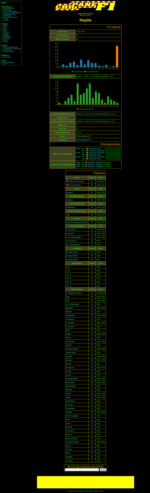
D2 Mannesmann (72, 442)
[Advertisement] (85, 482)
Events (5, 40)
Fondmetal (70, 341)
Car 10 (68, 278)
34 (92, 241)
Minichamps (70, 386)
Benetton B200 (72, 260)
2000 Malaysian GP (83, 140)
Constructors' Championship (11, 13)
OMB (68, 397)
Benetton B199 (72, 256)
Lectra (68, 375)
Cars (4, 28)
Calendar (6, 20)
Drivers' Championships (10, 47)
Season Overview (8, 8)
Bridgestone (70, 207)
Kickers (69, 360)
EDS (68, 330)
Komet (68, 364)
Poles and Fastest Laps (10, 17)
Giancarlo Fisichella (96, 151)
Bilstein (69, 312)
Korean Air (70, 368)
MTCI (68, 453)
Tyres (5, 31)
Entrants (5, 34)
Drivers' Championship (10, 11)
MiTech (69, 390)
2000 (78, 157)
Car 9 (68, 274)
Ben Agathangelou (73, 245)
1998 (78, 149)
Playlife (99, 163)
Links (4, 64)
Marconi (69, 449)
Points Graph (7, 10)
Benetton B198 (72, 252)
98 (77, 35)
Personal (69, 405)
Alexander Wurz (95, 149)
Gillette (69, 345)
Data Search (7, 57)
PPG (68, 420)
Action (68, 446)
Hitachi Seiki (71, 353)
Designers (6, 36)
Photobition (70, 408)
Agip (68, 215)
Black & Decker (72, 438)
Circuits (5, 41)
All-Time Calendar (8, 51)
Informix (69, 356)
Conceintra (70, 327)
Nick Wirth (70, 233)
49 (77, 39)
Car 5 (68, 267)
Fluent (68, 338)
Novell (68, 394)
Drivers (5, 25)
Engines (5, 30)
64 (92, 233)
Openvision (70, 401)
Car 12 (68, 286)
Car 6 (68, 271)
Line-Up (5, 18)
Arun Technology (72, 304)
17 (92, 282)
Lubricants (6, 33)
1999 (78, 153)
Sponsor (88, 15)
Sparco (69, 435)
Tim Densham (71, 241)
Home (4, 3)
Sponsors (6, 38)
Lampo (68, 371)
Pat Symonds (71, 230)
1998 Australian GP (83, 136)
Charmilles (70, 323)
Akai (68, 300)
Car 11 (68, 282)
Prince (68, 423)
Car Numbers (7, 37)
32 (92, 252)
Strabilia (69, 457)
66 (92, 323)
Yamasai (69, 461)
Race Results (7, 15)
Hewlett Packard (72, 349)
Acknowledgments (8, 62)
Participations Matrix (9, 14)
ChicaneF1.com (73, 491)
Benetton (91, 163)
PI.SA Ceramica (72, 416)
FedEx (68, 334)
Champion (70, 319)
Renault (69, 427)
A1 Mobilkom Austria (74, 293)
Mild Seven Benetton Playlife (77, 222)
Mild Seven (70, 382)
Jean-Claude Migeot (74, 237)
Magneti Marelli (72, 379)
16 (92, 267)
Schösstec (70, 431)
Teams (5, 27)
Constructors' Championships (12, 48)
